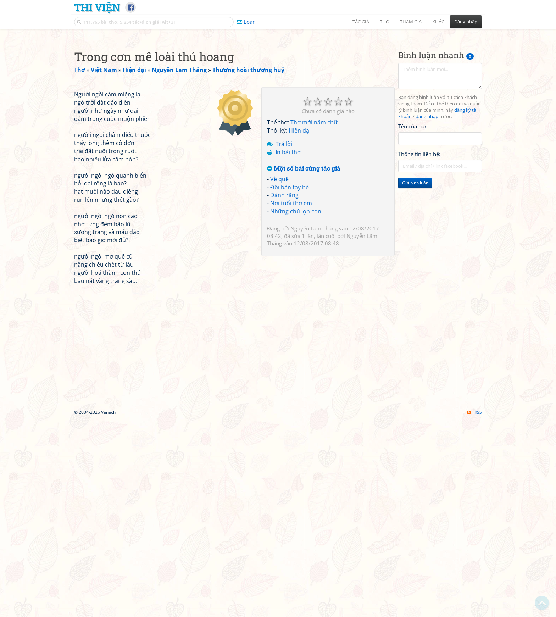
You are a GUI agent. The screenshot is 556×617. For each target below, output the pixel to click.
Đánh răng (284, 294)
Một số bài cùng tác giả (303, 268)
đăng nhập (427, 216)
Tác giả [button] (360, 21)
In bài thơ (288, 251)
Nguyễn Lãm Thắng (314, 327)
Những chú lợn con (295, 311)
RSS (474, 611)
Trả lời (284, 243)
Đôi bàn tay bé (289, 286)
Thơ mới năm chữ (314, 222)
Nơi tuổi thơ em (291, 302)
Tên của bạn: (413, 225)
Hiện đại (300, 230)
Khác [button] (438, 21)
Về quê (279, 278)
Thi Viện (97, 7)
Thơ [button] (384, 21)
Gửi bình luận (415, 282)
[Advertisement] (278, 83)
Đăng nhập (465, 21)
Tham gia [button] (411, 21)
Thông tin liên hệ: (419, 253)
